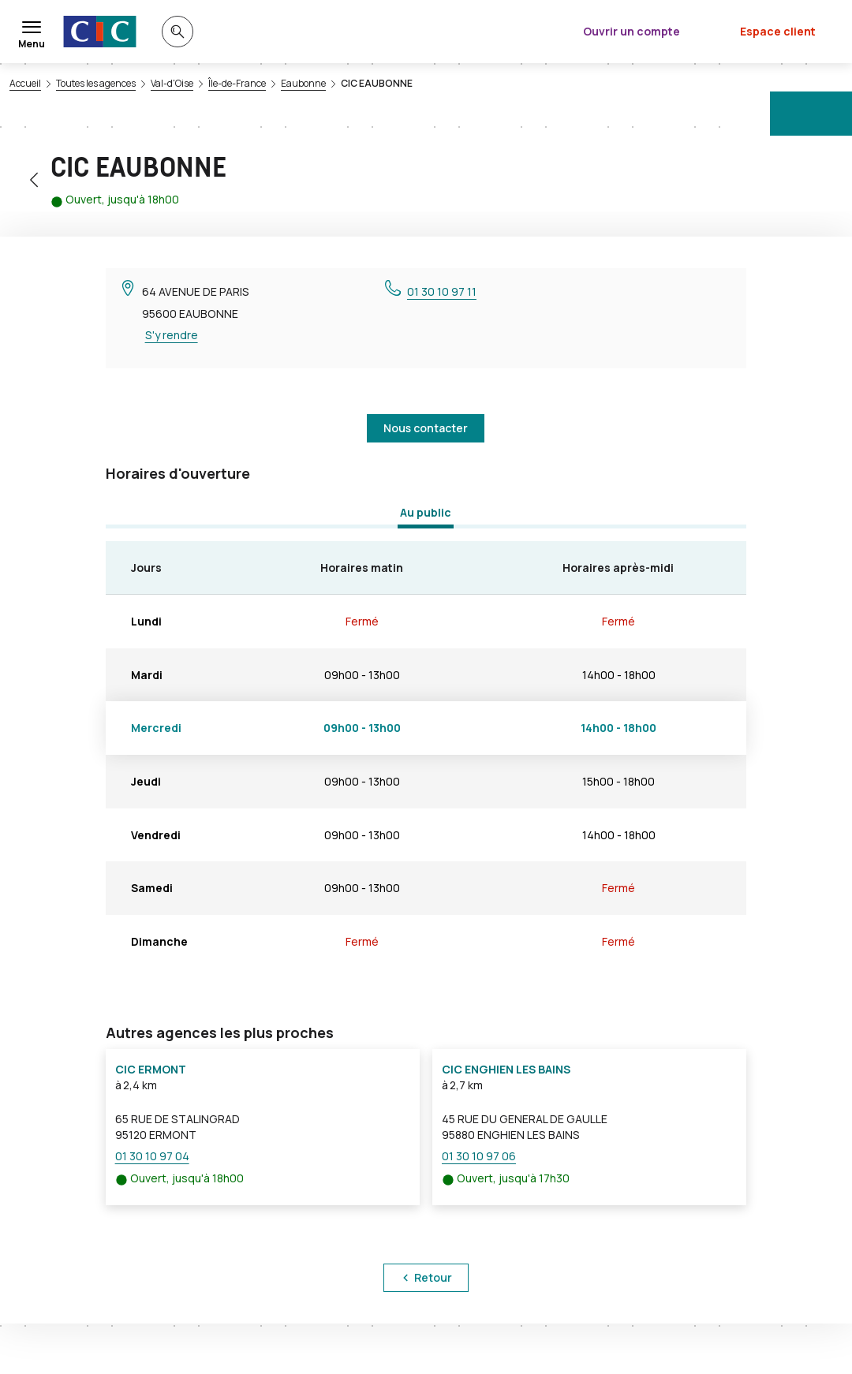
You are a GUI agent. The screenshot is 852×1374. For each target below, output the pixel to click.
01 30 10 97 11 (441, 291)
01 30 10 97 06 (479, 1155)
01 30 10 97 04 (152, 1155)
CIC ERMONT (150, 1069)
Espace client (778, 31)
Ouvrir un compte (631, 31)
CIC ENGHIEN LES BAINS (506, 1069)
